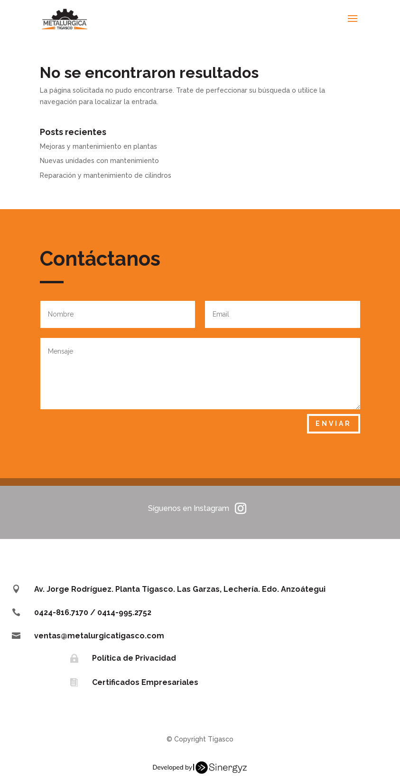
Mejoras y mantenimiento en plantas (98, 146)
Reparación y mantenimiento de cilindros (105, 175)
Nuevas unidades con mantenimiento (99, 160)
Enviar (334, 423)
